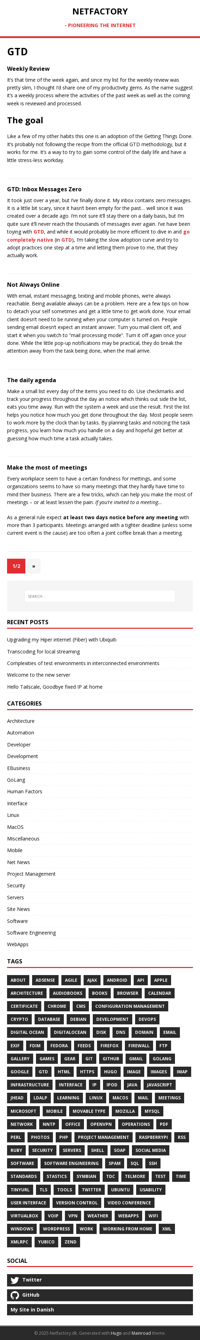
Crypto (19, 1019)
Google (20, 1072)
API (140, 980)
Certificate (24, 1006)
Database (49, 1019)
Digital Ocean (27, 1032)
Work (86, 1229)
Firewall (139, 1046)
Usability (151, 1190)
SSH (153, 1163)
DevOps (147, 1019)
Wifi (153, 1216)
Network (22, 1124)
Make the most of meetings (47, 467)
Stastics (57, 1176)
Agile (71, 980)
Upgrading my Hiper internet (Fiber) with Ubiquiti (61, 639)
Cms (80, 1006)
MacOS (15, 827)
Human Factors (24, 791)
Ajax (92, 980)
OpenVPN (101, 1124)
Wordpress (56, 1229)
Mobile (15, 850)
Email (169, 1032)
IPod (112, 1085)
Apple (161, 980)
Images (159, 1072)
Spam (115, 1163)
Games (47, 1059)
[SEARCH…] (100, 596)
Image (134, 1072)
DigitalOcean (70, 1032)
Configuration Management (130, 1006)
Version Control (77, 1203)
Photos (40, 1137)
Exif (15, 1046)
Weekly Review (28, 69)
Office (72, 1124)
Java (132, 1085)
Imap (182, 1072)
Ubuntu (120, 1190)
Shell (97, 1150)
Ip (94, 1085)
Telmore (135, 1176)
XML (166, 1229)
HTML (64, 1072)
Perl (16, 1137)
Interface (17, 803)
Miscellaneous (23, 838)
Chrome (57, 1006)
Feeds (84, 1046)
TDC (110, 1176)
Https (87, 1072)
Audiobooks (67, 993)
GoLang (16, 779)
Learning (68, 1098)
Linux (13, 815)
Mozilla (125, 1111)
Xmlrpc (19, 1242)
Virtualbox (24, 1216)
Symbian (86, 1176)
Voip (53, 1216)
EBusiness (18, 768)
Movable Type (89, 1111)
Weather (97, 1216)
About (18, 980)
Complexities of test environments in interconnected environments (83, 663)
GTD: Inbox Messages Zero (44, 189)
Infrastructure (30, 1085)
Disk (101, 1032)
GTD (39, 231)
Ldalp (40, 1098)
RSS (182, 1137)
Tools (64, 1190)
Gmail (136, 1059)
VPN (73, 1216)
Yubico (46, 1242)
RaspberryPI (153, 1137)
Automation (20, 732)
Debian (78, 1019)
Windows (22, 1229)
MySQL (152, 1111)
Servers (15, 897)
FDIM (35, 1046)
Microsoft (23, 1111)
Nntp (49, 1124)
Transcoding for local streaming (43, 651)
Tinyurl (20, 1190)
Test (160, 1176)
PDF (164, 1124)
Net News (18, 862)
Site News (18, 909)
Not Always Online (33, 285)
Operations (136, 1124)
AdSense (45, 980)
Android (117, 980)
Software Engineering (31, 932)
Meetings (169, 1098)
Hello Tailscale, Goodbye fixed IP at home (55, 686)
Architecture (21, 721)
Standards (24, 1176)
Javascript (159, 1085)
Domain (144, 1032)
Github (111, 1059)
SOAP (120, 1150)
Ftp (163, 1046)
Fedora (59, 1046)
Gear (69, 1059)
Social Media (150, 1150)
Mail (143, 1098)
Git (89, 1059)
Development (22, 756)
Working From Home (127, 1229)
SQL (135, 1163)
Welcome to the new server (38, 674)
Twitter (91, 1190)
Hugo (110, 1072)
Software (17, 921)
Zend (71, 1242)
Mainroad (141, 1333)
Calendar (159, 993)
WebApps (18, 944)
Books (99, 993)
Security (16, 885)
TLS (43, 1190)
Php (63, 1137)
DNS (120, 1032)
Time (181, 1176)
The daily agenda (31, 380)
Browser (127, 993)
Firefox (110, 1046)
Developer (19, 744)
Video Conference (129, 1203)
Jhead (17, 1098)
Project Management (31, 873)
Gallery (20, 1059)
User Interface (28, 1203)
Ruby (16, 1150)
